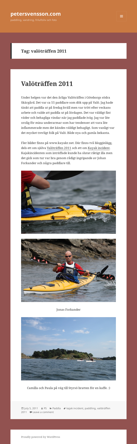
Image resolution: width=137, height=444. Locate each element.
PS (45, 408)
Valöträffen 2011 (47, 83)
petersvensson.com (35, 13)
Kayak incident (99, 148)
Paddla (56, 408)
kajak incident (75, 408)
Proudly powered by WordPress (40, 437)
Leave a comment (43, 412)
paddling (90, 408)
